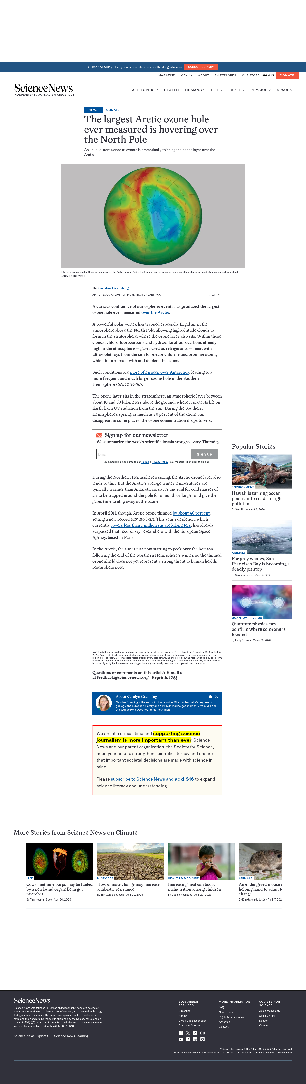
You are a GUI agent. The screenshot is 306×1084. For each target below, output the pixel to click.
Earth (236, 90)
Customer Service (189, 1025)
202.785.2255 (244, 1052)
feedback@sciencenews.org (123, 678)
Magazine (166, 75)
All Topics (145, 90)
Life (216, 90)
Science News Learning (71, 1036)
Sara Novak (241, 509)
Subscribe (184, 1010)
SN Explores (225, 75)
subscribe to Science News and (152, 779)
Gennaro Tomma (244, 574)
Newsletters (226, 1012)
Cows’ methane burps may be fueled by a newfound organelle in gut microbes (59, 889)
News (93, 110)
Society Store (267, 1015)
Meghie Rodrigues (181, 894)
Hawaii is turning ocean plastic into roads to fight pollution (257, 498)
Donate (287, 75)
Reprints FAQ (164, 678)
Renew (183, 1015)
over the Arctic (155, 313)
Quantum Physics (247, 617)
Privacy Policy (160, 461)
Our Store (251, 75)
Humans (195, 90)
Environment (243, 487)
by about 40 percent (191, 513)
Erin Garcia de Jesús (112, 894)
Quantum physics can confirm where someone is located (259, 629)
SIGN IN (268, 75)
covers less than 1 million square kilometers (151, 525)
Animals (239, 552)
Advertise (224, 1021)
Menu (187, 75)
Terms (145, 461)
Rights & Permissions (231, 1017)
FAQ (221, 1007)
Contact (224, 1026)
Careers (263, 1025)
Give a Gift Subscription (192, 1020)
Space (284, 90)
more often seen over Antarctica (159, 372)
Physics (260, 90)
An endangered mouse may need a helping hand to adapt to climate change (270, 889)
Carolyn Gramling (113, 288)
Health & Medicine (183, 878)
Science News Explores (31, 1036)
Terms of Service (265, 1052)
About (203, 75)
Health (171, 90)
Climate (112, 109)
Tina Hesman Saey (41, 899)
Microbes (105, 878)
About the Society (269, 1010)
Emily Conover (243, 640)
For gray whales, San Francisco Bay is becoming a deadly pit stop (261, 564)
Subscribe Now (201, 67)
